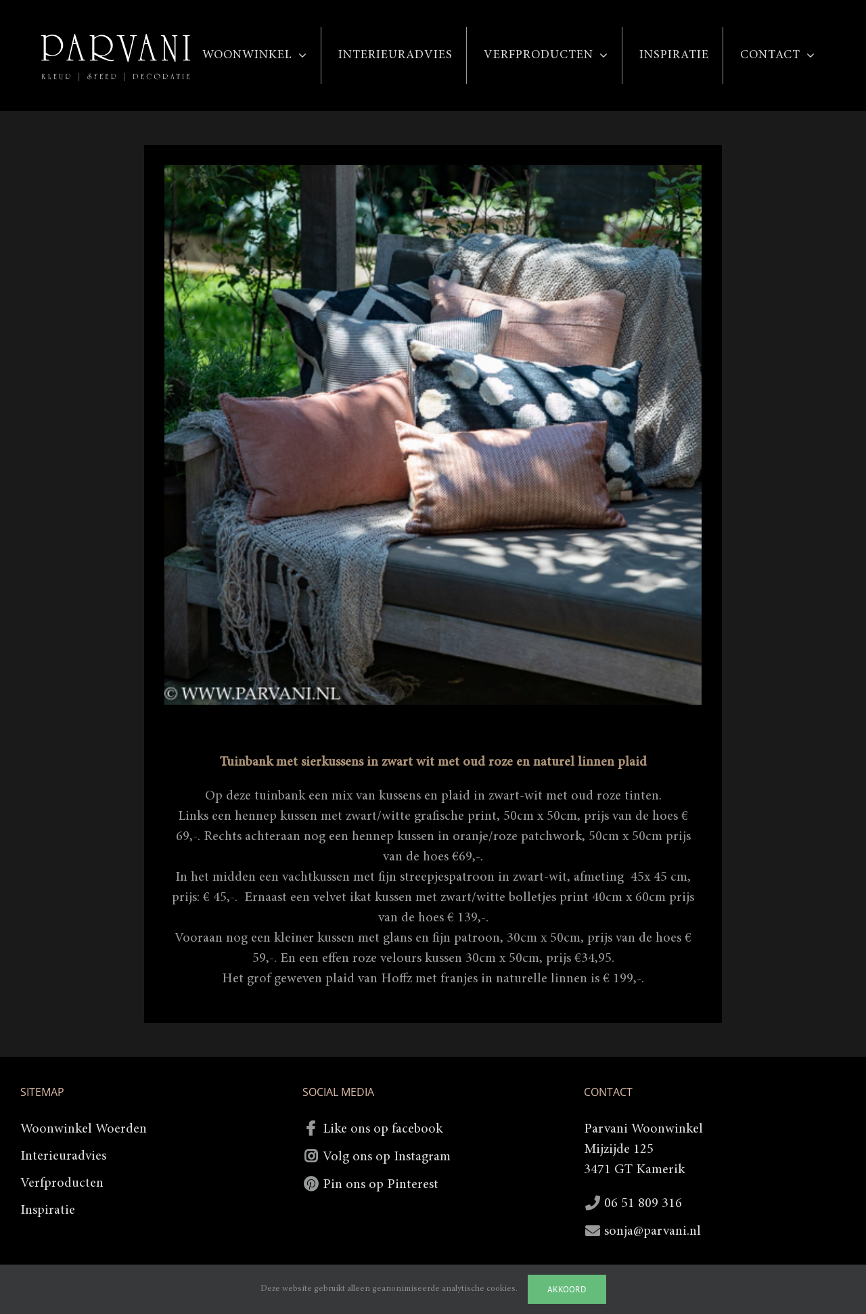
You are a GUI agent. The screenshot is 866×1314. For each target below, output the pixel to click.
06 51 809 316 (643, 1203)
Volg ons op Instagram (387, 1157)
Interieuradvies (63, 1156)
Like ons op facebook (382, 1129)
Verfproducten (62, 1183)
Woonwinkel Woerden (83, 1129)
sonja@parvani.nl (652, 1231)
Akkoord (567, 1289)
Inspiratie (47, 1210)
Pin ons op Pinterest (380, 1184)
